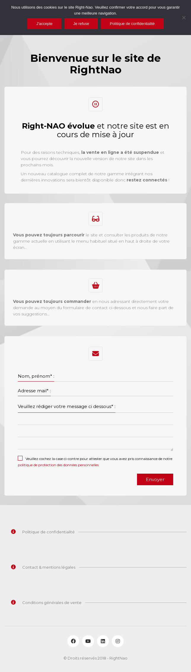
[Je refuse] (184, 17)
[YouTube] (88, 641)
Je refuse (81, 23)
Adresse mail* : (34, 390)
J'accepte (44, 23)
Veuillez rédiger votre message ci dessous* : (66, 406)
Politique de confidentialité (132, 23)
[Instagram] (118, 641)
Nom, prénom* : (36, 376)
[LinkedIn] (103, 641)
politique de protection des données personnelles (58, 465)
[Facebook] (73, 641)
